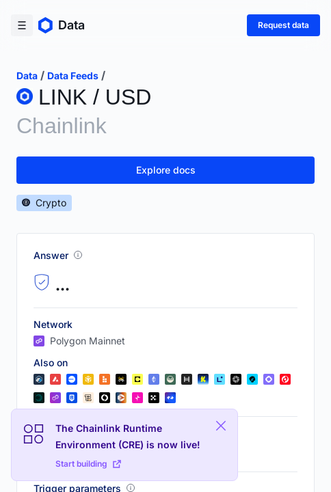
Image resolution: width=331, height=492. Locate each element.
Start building (88, 464)
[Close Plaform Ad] (220, 425)
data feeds (72, 75)
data (27, 75)
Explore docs (166, 170)
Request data (283, 25)
